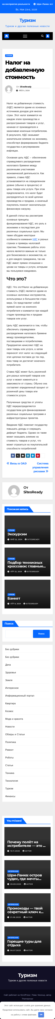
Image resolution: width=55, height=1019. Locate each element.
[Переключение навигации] (25, 36)
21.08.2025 (16, 917)
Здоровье (10, 672)
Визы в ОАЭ (17, 463)
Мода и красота (14, 719)
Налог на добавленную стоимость (24, 69)
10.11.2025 (15, 851)
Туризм (27, 20)
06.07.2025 (16, 950)
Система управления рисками (40, 467)
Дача (8, 664)
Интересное (12, 688)
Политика (10, 742)
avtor (27, 851)
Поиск (9, 623)
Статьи (9, 765)
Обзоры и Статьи (15, 734)
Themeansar (27, 999)
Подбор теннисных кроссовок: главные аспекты (25, 566)
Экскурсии (17, 534)
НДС (35, 239)
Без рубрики (12, 649)
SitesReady (25, 86)
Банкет (13, 598)
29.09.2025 (16, 884)
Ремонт (9, 749)
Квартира (10, 703)
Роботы (9, 757)
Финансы (10, 796)
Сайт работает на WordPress (17, 995)
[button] (42, 36)
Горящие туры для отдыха (24, 943)
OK (41, 1014)
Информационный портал (19, 695)
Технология (11, 780)
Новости (10, 726)
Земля (8, 680)
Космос (9, 711)
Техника (9, 773)
